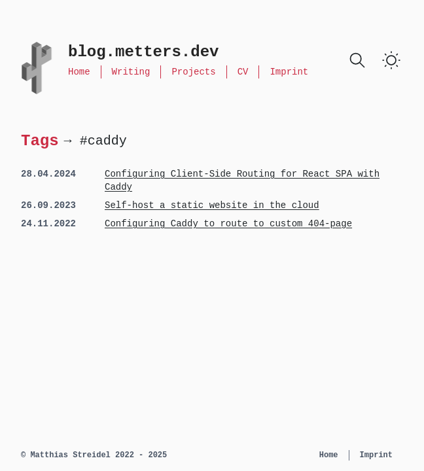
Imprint (289, 72)
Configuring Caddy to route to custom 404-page (228, 223)
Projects (193, 72)
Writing (131, 72)
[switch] (391, 60)
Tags (40, 140)
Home (79, 72)
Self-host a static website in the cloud (212, 205)
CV (243, 72)
